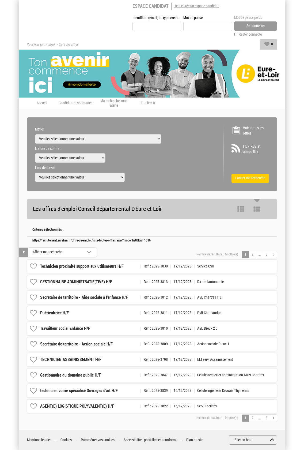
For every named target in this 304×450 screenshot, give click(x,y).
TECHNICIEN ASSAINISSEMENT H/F (70, 359)
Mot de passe (193, 18)
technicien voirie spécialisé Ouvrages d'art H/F (79, 390)
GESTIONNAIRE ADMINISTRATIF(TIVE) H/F (76, 281)
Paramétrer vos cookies (98, 440)
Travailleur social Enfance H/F (65, 328)
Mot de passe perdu (248, 17)
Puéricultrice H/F (54, 312)
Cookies (66, 440)
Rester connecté (250, 34)
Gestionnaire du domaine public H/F (70, 375)
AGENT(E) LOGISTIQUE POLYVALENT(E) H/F (77, 406)
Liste (257, 209)
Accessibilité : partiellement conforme (150, 440)
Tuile (241, 209)
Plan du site (194, 440)
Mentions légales (39, 440)
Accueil (50, 44)
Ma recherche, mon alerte (114, 103)
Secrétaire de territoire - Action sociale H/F (76, 344)
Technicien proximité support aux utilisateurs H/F (82, 266)
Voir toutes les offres (253, 131)
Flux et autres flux (251, 149)
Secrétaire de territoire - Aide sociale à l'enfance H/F (84, 297)
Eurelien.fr (148, 103)
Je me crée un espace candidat (196, 6)
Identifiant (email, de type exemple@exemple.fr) (156, 18)
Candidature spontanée (75, 103)
